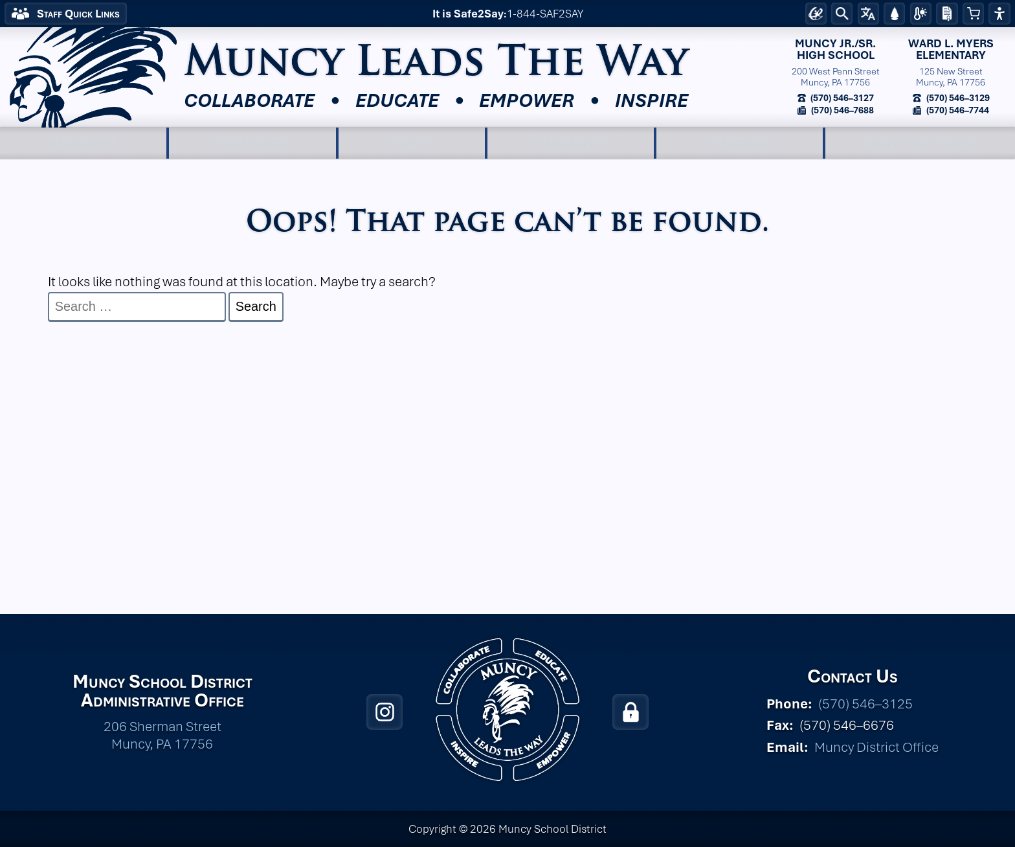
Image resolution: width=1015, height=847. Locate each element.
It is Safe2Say (468, 13)
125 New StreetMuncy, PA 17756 (950, 76)
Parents (740, 143)
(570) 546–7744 (956, 110)
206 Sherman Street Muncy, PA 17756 (162, 734)
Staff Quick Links (78, 13)
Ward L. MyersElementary (951, 49)
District (83, 143)
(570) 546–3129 (957, 97)
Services (252, 143)
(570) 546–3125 (865, 703)
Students (570, 143)
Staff (411, 143)
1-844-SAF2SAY (545, 13)
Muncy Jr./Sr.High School (835, 49)
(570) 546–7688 (841, 110)
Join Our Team (920, 143)
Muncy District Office (876, 747)
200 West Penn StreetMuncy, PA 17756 (836, 76)
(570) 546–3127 (841, 97)
